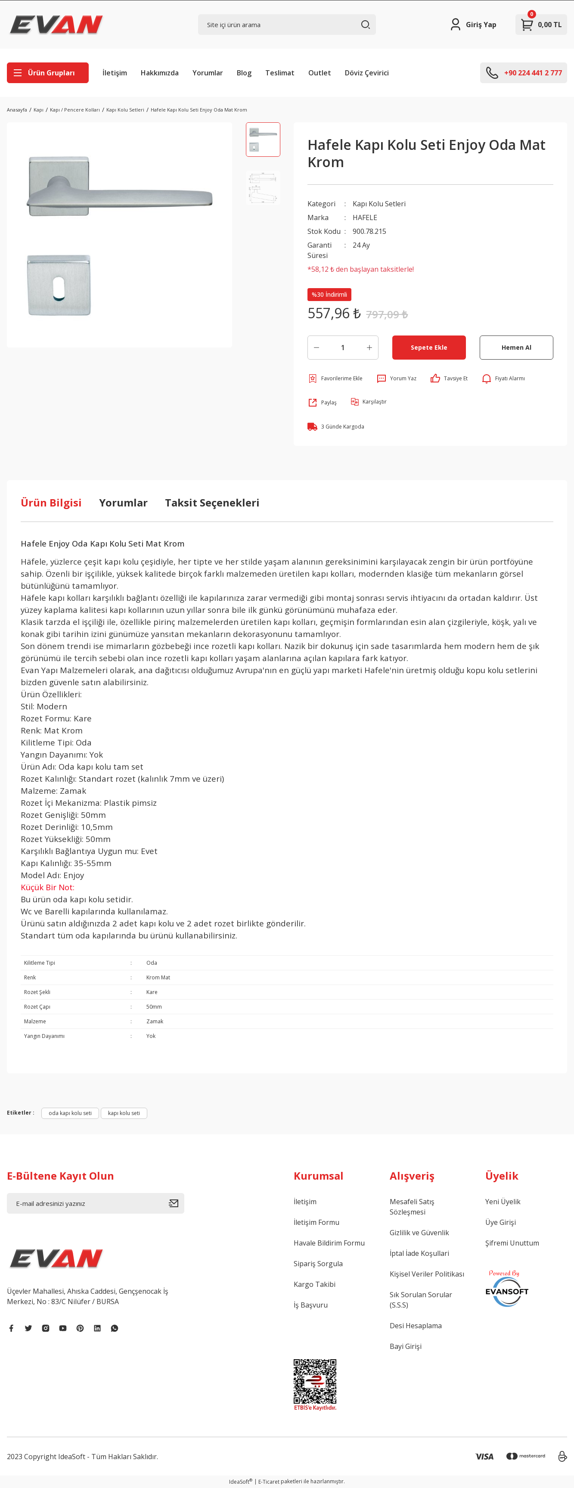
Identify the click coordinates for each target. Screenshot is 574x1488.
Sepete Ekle (429, 347)
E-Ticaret (268, 1481)
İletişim (114, 73)
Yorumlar (207, 73)
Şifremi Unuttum (512, 1243)
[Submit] (176, 1203)
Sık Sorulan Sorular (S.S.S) (421, 1300)
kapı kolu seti (124, 1113)
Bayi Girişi (406, 1346)
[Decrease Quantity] (316, 347)
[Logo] (56, 24)
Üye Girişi (500, 1222)
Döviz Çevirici (367, 73)
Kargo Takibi (314, 1284)
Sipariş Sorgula (318, 1263)
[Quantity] (343, 347)
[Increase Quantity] (369, 347)
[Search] (286, 24)
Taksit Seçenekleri (212, 502)
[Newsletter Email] (95, 1203)
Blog (244, 73)
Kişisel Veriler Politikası (427, 1274)
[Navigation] (48, 72)
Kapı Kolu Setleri (379, 203)
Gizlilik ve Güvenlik (419, 1232)
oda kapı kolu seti (70, 1113)
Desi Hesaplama (416, 1325)
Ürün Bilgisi (51, 502)
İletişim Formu (316, 1222)
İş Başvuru (311, 1305)
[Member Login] (473, 24)
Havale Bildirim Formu (329, 1243)
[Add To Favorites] (335, 378)
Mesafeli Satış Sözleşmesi (412, 1207)
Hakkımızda (160, 73)
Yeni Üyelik (503, 1201)
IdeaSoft (240, 1481)
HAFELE (365, 217)
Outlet (319, 73)
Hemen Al (516, 347)
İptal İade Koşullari (419, 1253)
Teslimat (280, 73)
